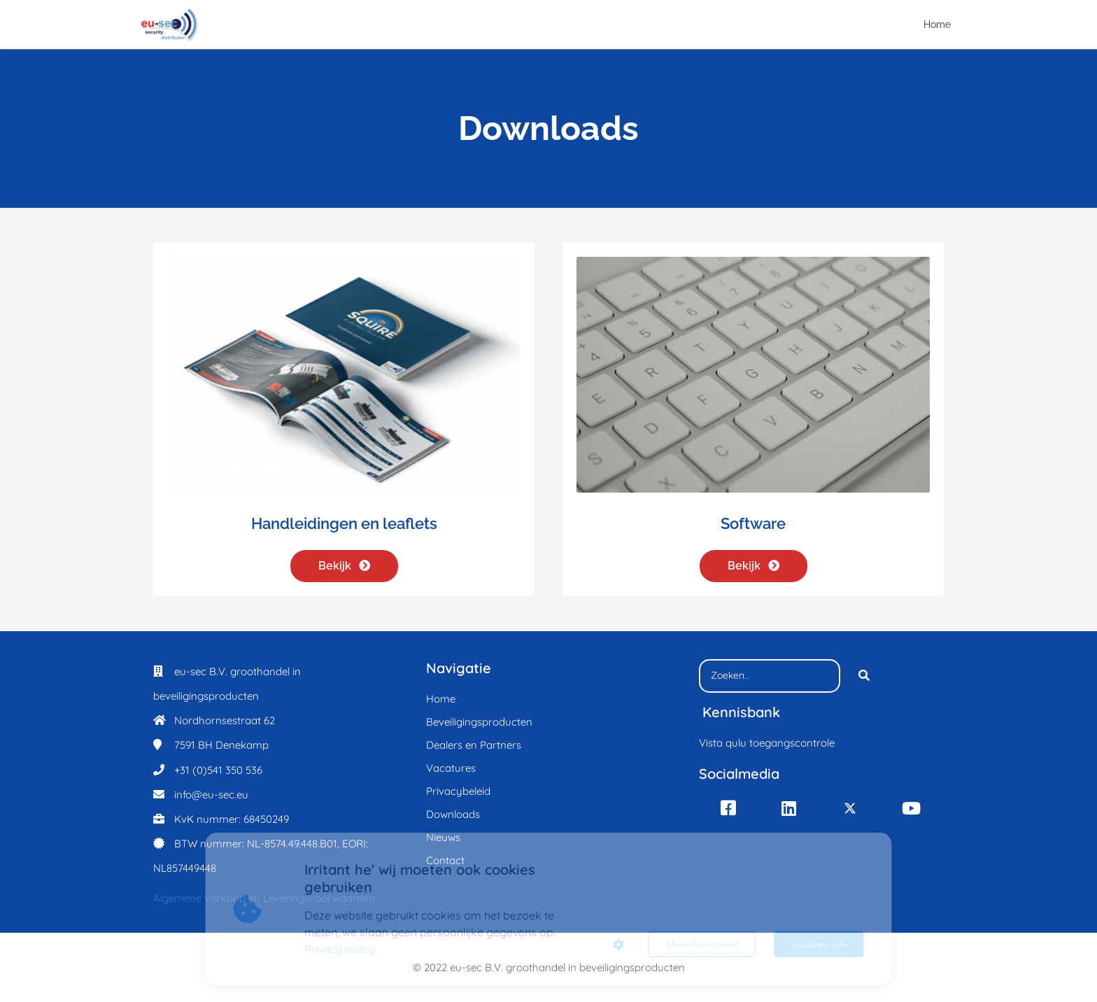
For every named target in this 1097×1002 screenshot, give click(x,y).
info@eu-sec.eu (211, 794)
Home (937, 24)
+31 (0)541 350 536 (218, 770)
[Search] (864, 676)
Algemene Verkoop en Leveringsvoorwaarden (264, 898)
